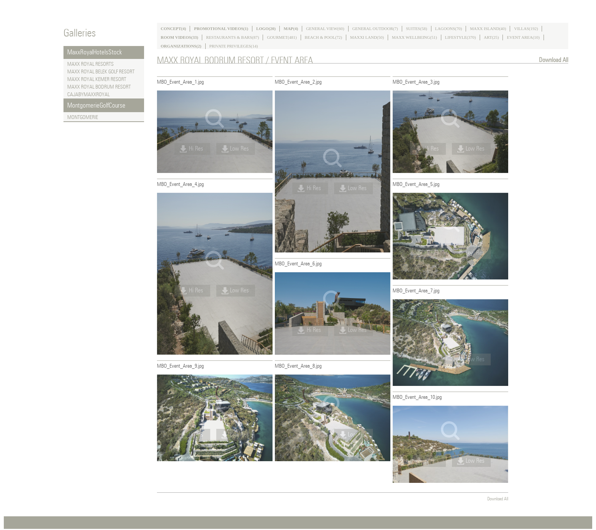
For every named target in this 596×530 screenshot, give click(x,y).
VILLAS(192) (526, 28)
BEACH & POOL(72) (323, 37)
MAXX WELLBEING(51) (414, 37)
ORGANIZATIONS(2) (181, 46)
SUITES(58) (416, 28)
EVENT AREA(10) (523, 37)
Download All (553, 60)
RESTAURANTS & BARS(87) (232, 37)
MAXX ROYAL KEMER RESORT (96, 79)
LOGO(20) (266, 28)
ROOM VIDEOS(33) (179, 37)
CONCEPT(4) (173, 28)
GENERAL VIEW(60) (325, 28)
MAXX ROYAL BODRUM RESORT (99, 87)
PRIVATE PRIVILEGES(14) (233, 46)
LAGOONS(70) (448, 28)
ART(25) (491, 37)
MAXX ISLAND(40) (488, 28)
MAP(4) (291, 28)
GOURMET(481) (281, 37)
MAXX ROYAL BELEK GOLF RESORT (101, 72)
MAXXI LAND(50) (367, 37)
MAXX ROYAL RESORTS (90, 64)
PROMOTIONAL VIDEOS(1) (221, 28)
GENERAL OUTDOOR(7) (375, 28)
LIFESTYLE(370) (460, 37)
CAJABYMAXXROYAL (88, 94)
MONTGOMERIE (82, 117)
